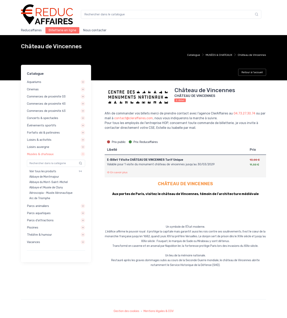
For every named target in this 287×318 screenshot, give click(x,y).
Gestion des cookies (126, 311)
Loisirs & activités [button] (39, 140)
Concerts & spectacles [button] (42, 118)
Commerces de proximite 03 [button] (46, 96)
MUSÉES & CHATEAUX (219, 54)
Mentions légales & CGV (159, 311)
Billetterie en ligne (62, 30)
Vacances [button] (33, 242)
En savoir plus (117, 172)
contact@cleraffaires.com (133, 118)
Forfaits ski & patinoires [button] (43, 132)
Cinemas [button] (33, 89)
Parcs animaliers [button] (38, 206)
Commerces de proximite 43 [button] (46, 103)
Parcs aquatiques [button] (39, 213)
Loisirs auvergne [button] (38, 147)
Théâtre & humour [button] (39, 234)
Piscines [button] (32, 227)
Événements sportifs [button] (41, 125)
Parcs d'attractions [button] (40, 220)
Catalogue (193, 54)
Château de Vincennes (252, 54)
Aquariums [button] (34, 82)
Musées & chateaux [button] (40, 154)
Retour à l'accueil (252, 72)
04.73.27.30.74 (244, 113)
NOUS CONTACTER (94, 30)
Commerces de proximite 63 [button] (46, 111)
